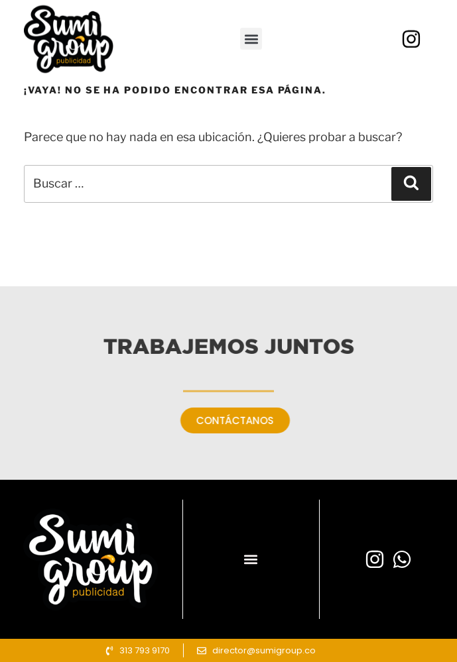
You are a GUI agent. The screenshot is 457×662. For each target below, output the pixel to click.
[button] (251, 58)
